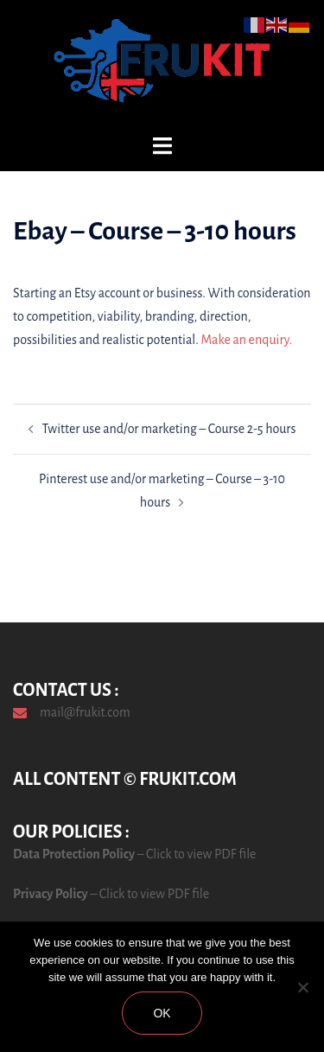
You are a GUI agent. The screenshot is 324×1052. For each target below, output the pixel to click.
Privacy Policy (50, 894)
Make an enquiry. (247, 340)
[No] (302, 987)
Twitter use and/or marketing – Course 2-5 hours (169, 429)
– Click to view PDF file (195, 854)
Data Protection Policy (74, 854)
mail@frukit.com (85, 712)
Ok (161, 1013)
